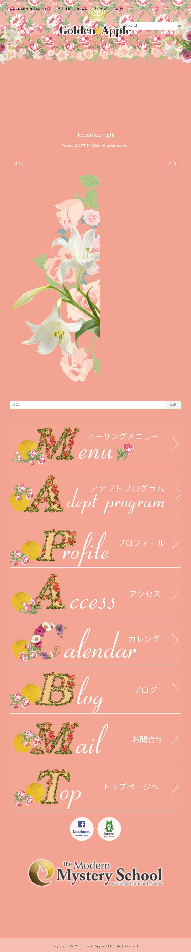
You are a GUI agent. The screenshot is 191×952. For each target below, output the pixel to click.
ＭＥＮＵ (64, 8)
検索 (173, 405)
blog (82, 8)
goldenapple (116, 145)
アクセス (100, 8)
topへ (118, 8)
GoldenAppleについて (31, 8)
